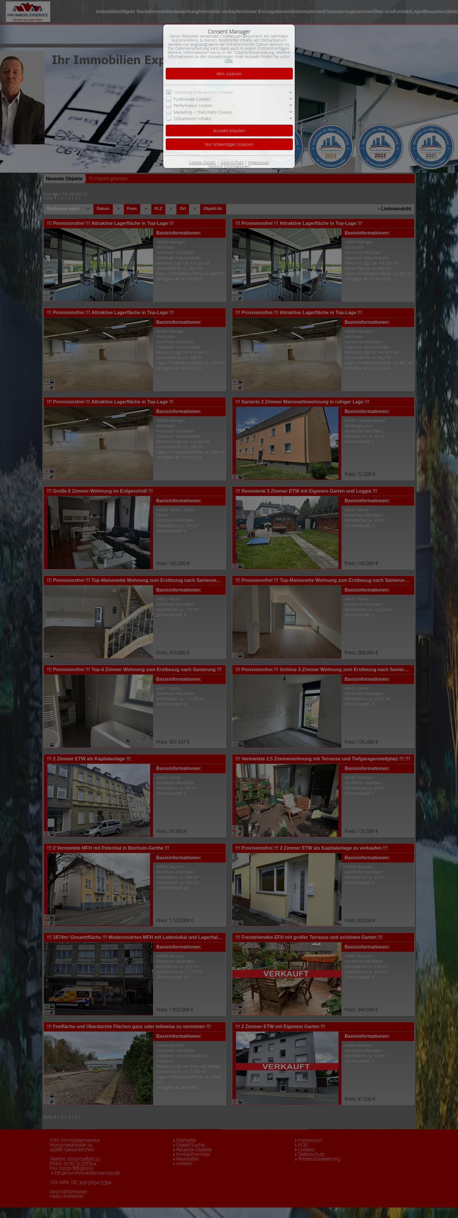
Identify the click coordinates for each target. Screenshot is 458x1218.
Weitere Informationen (229, 166)
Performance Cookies (193, 105)
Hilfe (229, 60)
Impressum (258, 162)
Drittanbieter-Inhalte (192, 118)
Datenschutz (232, 162)
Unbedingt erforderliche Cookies (203, 92)
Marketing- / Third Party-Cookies (203, 112)
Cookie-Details (202, 162)
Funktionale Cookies (192, 99)
